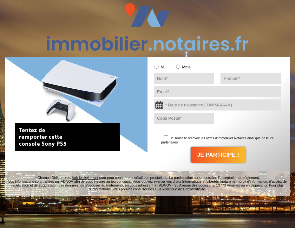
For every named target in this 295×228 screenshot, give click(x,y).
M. (159, 67)
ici (265, 185)
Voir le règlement (85, 178)
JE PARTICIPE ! (218, 155)
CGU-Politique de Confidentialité (180, 189)
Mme (183, 67)
